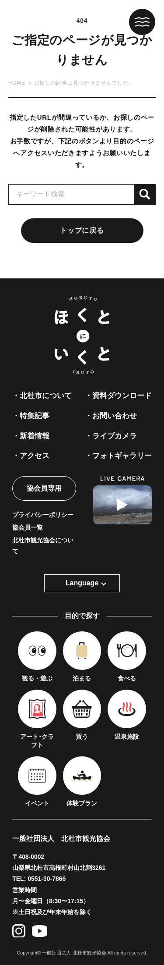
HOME (16, 83)
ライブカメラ (114, 436)
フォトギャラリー (122, 456)
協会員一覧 (27, 527)
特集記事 (34, 416)
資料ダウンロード (122, 396)
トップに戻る (82, 230)
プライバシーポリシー (42, 514)
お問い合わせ (114, 416)
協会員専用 (44, 488)
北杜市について (46, 396)
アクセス (34, 456)
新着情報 (34, 436)
